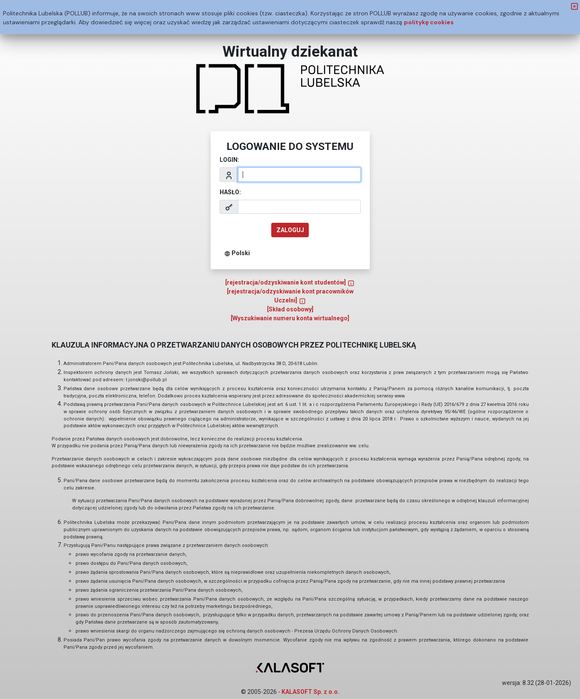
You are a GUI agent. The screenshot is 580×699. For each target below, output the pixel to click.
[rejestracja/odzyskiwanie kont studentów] (290, 282)
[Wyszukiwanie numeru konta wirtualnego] (290, 318)
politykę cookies (429, 22)
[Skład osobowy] (290, 309)
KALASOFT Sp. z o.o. (310, 691)
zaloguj (290, 230)
